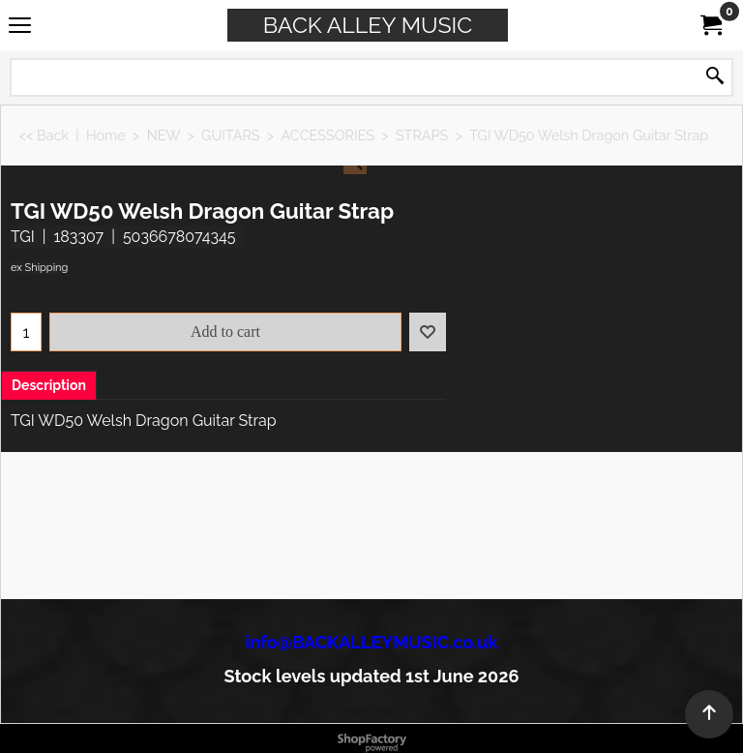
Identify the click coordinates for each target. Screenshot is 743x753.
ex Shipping (39, 267)
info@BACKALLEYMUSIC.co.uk (372, 642)
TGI (23, 236)
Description (49, 385)
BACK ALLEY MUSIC (367, 25)
